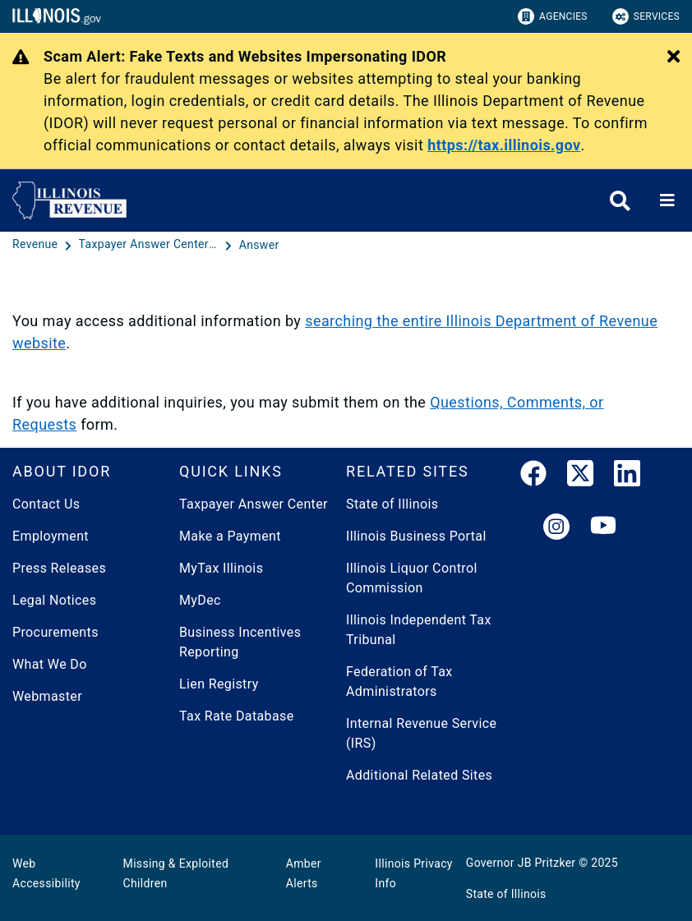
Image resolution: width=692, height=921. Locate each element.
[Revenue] (36, 244)
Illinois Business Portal (416, 536)
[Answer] (259, 244)
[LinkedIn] (627, 476)
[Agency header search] (620, 201)
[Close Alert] (673, 57)
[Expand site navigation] (667, 200)
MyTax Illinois (221, 568)
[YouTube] (603, 527)
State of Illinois (392, 504)
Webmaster (47, 696)
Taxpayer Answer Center (253, 504)
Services (646, 16)
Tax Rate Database (236, 716)
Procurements (55, 632)
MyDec (200, 600)
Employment (50, 536)
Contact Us (46, 504)
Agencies (553, 16)
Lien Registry (219, 684)
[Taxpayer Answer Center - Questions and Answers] (150, 244)
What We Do (49, 664)
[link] (533, 476)
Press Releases (59, 568)
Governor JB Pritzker (521, 862)
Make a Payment (230, 536)
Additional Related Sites (419, 775)
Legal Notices (54, 600)
